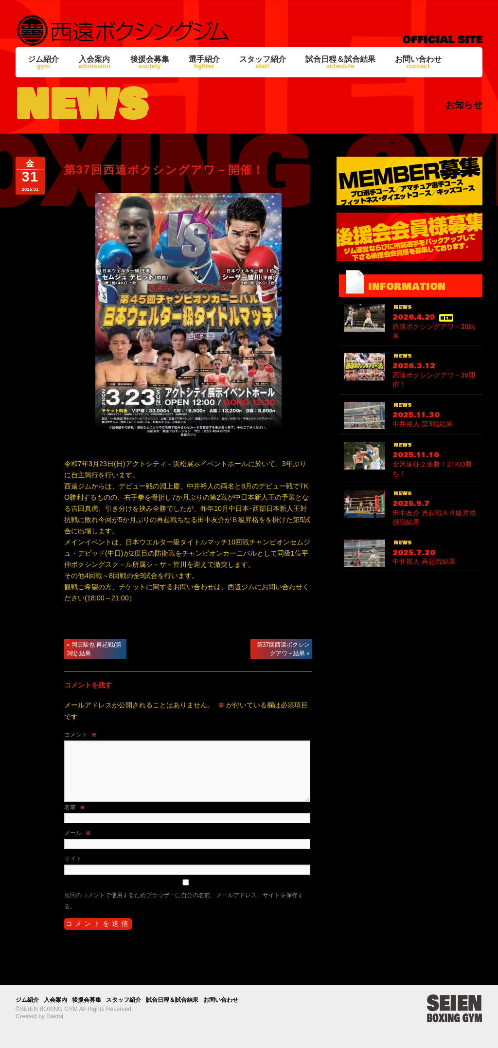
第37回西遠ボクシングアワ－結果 (283, 649)
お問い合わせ (418, 62)
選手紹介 (204, 62)
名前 (74, 807)
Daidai (54, 1016)
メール (77, 833)
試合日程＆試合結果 (340, 62)
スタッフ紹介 (262, 62)
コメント (80, 734)
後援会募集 (149, 62)
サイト (73, 858)
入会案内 (94, 62)
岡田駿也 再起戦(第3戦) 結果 (94, 649)
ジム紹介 (43, 62)
